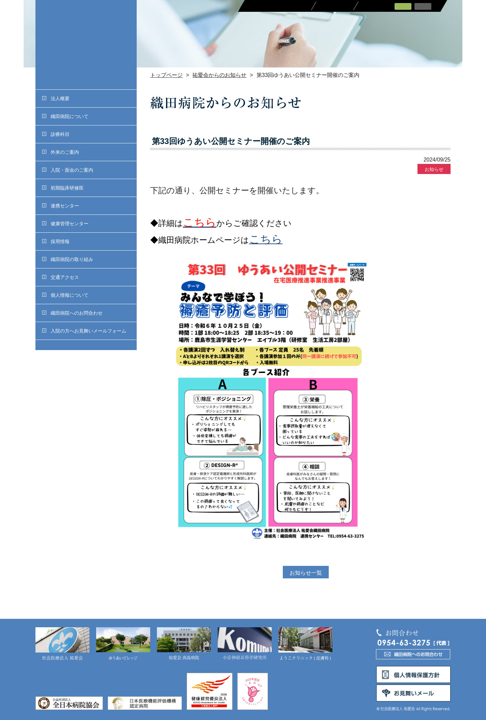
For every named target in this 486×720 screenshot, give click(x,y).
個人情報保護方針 (413, 674)
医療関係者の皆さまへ (277, 6)
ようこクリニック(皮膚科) (305, 644)
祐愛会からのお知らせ (219, 75)
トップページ (166, 75)
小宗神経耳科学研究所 (245, 644)
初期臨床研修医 (63, 188)
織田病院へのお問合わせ (72, 313)
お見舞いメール (413, 693)
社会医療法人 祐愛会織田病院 (86, 44)
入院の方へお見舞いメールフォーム (84, 331)
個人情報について (65, 295)
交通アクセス (60, 277)
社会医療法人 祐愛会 (62, 644)
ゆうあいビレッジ (123, 644)
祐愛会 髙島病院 (184, 644)
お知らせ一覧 (306, 573)
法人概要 (56, 98)
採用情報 (56, 241)
